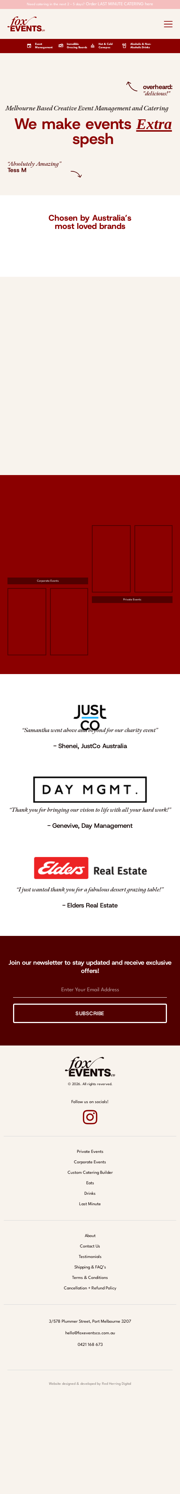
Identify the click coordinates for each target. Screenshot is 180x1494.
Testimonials (90, 1257)
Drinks (90, 1194)
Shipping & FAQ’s (90, 1267)
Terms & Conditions (90, 1278)
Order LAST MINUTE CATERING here (119, 4)
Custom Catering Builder (90, 1173)
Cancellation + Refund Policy (90, 1288)
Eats (90, 1183)
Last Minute (90, 1204)
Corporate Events (48, 580)
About (90, 1236)
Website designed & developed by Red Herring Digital (90, 1384)
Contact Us (90, 1247)
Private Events (132, 599)
